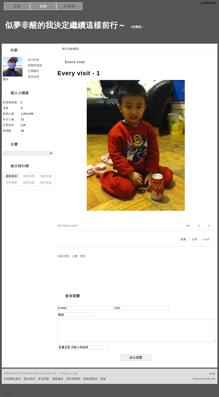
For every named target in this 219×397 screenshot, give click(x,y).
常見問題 (43, 378)
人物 (74, 256)
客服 (103, 378)
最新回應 (28, 176)
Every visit (75, 62)
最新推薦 (46, 176)
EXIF (206, 239)
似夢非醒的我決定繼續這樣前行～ (65, 25)
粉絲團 (8, 393)
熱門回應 (28, 182)
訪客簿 (69, 6)
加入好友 (33, 59)
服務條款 (57, 378)
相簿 (43, 6)
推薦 (183, 239)
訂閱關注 (33, 71)
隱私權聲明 (90, 378)
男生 (83, 256)
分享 (194, 239)
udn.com (210, 378)
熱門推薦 (46, 182)
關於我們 (29, 378)
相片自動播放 (70, 48)
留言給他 (33, 76)
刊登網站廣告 (12, 378)
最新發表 (11, 176)
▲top (212, 373)
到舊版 (136, 27)
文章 (17, 6)
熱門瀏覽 (11, 182)
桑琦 (5, 79)
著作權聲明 (73, 378)
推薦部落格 (35, 65)
